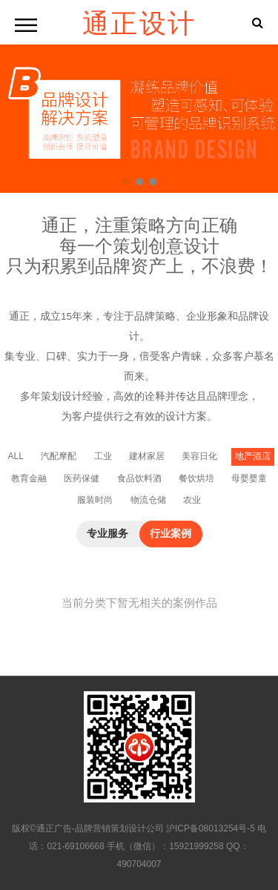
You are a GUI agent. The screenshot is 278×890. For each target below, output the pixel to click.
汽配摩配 (58, 456)
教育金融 (29, 478)
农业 (192, 500)
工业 (103, 456)
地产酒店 (253, 456)
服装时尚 (95, 500)
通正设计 (139, 22)
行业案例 (170, 533)
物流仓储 (148, 500)
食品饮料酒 (139, 478)
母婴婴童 (249, 478)
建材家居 (147, 456)
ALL (15, 456)
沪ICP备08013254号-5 (210, 828)
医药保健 (81, 478)
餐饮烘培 (196, 478)
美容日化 (199, 456)
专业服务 (107, 533)
